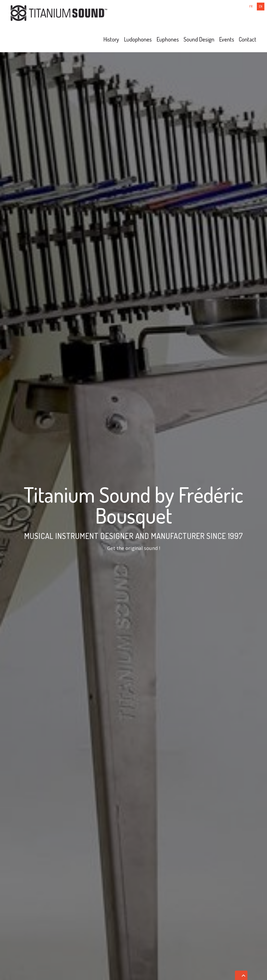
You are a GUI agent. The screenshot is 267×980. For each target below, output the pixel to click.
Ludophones (138, 39)
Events (226, 39)
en (260, 6)
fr (251, 6)
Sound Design (199, 39)
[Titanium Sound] (59, 12)
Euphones (167, 39)
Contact (247, 39)
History (111, 39)
